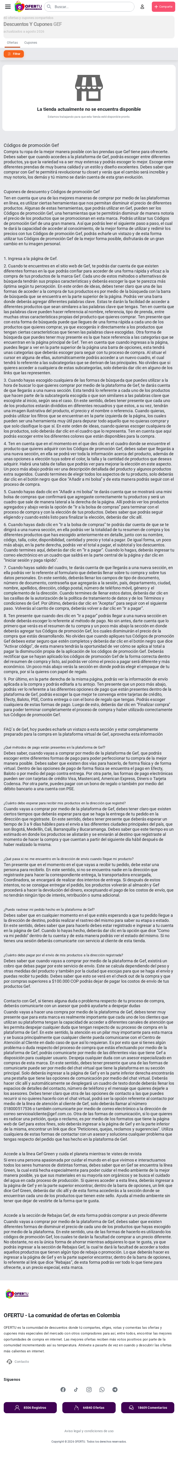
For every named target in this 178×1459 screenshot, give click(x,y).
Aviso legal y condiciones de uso (89, 1431)
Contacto (17, 1362)
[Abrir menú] (8, 7)
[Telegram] (115, 1390)
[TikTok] (76, 1390)
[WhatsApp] (102, 1390)
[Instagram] (89, 1390)
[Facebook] (63, 1390)
